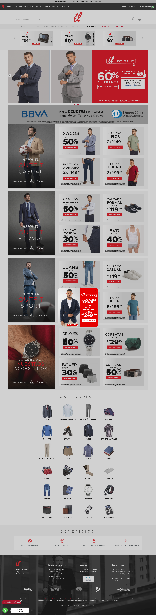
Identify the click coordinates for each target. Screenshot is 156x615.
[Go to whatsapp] (5, 610)
